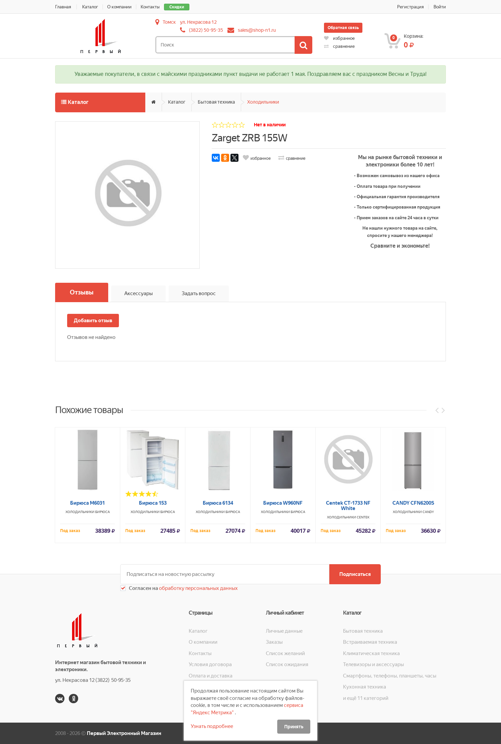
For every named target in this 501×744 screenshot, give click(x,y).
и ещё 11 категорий (365, 698)
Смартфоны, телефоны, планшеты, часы (389, 676)
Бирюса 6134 (218, 602)
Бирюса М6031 (87, 602)
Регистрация (410, 6)
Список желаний (285, 653)
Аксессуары (138, 293)
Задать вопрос (199, 293)
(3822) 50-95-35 (206, 30)
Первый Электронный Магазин (124, 733)
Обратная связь (343, 27)
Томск (169, 22)
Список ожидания (287, 664)
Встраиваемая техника (370, 642)
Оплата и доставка (210, 676)
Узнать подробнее (212, 726)
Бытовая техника (216, 102)
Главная (63, 6)
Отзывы (82, 292)
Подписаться (355, 574)
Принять (293, 726)
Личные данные (284, 631)
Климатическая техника (371, 653)
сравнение (339, 46)
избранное (339, 38)
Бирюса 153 (153, 602)
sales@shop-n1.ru (257, 30)
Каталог (90, 6)
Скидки (176, 7)
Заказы (274, 642)
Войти (440, 6)
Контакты (150, 6)
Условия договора (210, 664)
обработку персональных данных (198, 588)
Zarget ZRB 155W (249, 138)
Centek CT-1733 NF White (348, 605)
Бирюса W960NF (283, 602)
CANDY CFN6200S (413, 602)
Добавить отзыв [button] (93, 321)
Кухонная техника (364, 687)
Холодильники (263, 102)
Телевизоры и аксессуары (373, 664)
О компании (119, 6)
